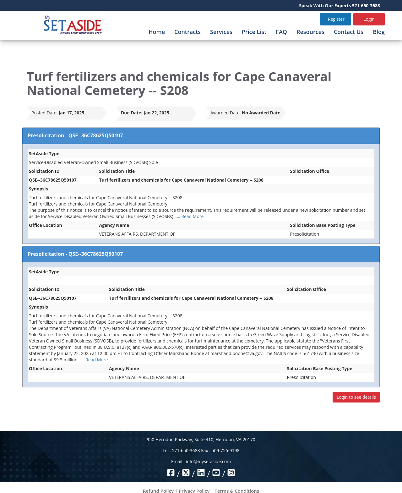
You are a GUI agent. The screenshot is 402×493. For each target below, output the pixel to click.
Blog (379, 32)
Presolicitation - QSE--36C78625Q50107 (75, 135)
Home (157, 32)
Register (336, 19)
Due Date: (132, 113)
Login (368, 19)
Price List (254, 32)
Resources (310, 32)
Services (221, 32)
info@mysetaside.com (208, 461)
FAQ (281, 32)
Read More (192, 216)
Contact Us (348, 32)
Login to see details (356, 397)
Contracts (187, 32)
